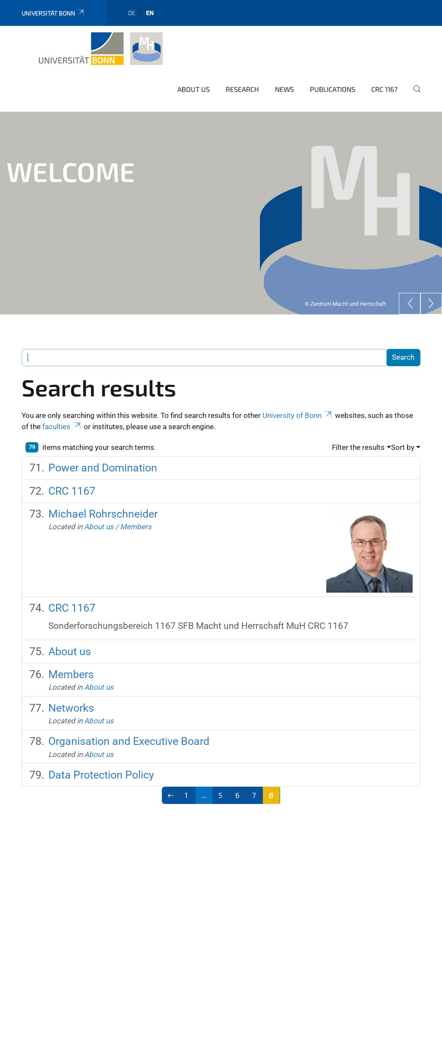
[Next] (431, 292)
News (284, 77)
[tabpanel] (221, 201)
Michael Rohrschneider (103, 502)
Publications (332, 77)
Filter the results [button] (358, 435)
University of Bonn (297, 403)
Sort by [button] (402, 435)
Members (136, 515)
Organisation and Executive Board (128, 729)
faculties (62, 415)
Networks (71, 696)
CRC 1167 (384, 77)
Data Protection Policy (101, 763)
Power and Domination (102, 456)
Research (242, 77)
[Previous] (409, 292)
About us (193, 77)
